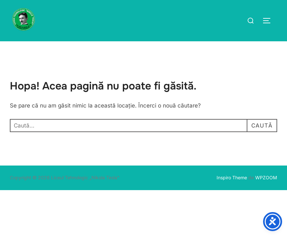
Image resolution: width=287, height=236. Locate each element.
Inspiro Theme (232, 177)
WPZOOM (266, 177)
